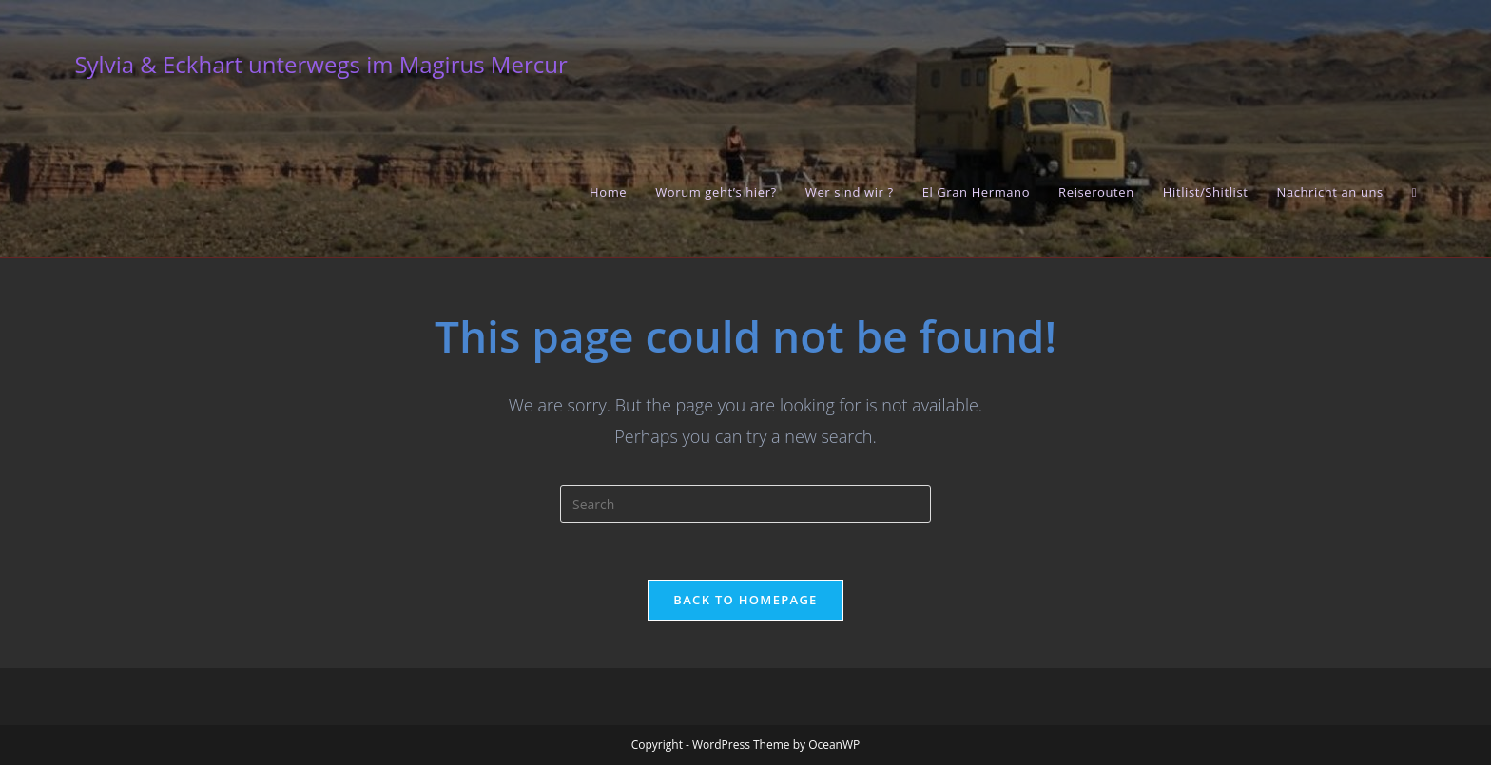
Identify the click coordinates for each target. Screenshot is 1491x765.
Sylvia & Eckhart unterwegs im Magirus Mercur (320, 64)
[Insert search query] (745, 504)
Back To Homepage (745, 599)
